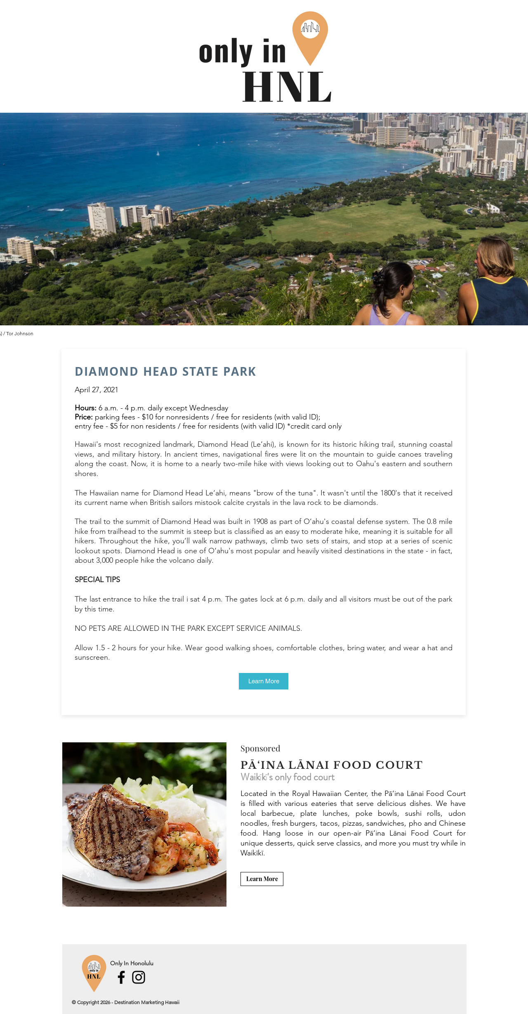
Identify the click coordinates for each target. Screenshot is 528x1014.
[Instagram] (138, 977)
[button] (144, 824)
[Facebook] (121, 977)
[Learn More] (263, 681)
